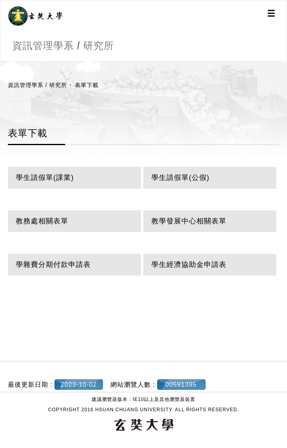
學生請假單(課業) (45, 177)
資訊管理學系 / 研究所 (37, 85)
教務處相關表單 (42, 221)
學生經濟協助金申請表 (188, 264)
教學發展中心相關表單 (188, 221)
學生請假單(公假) (180, 177)
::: (3, 65)
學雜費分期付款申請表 (53, 264)
